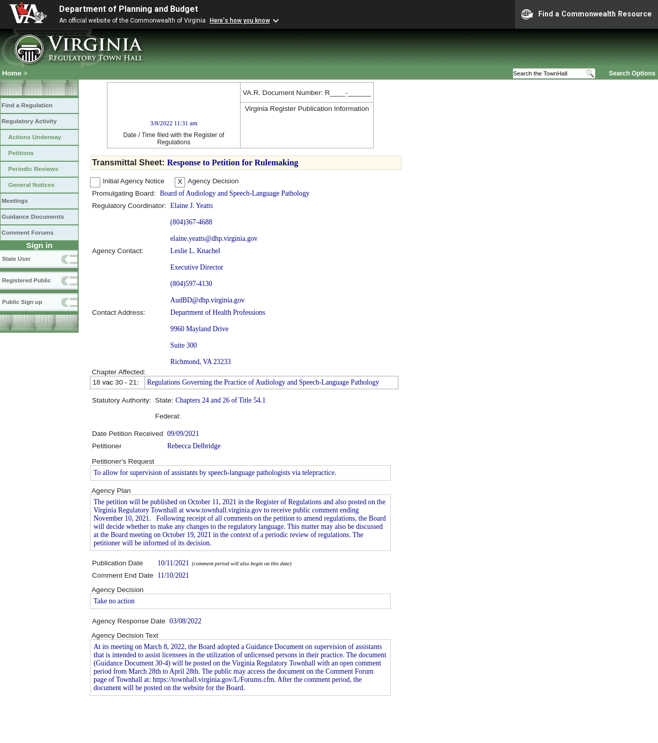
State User (16, 259)
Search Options (632, 73)
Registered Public (26, 280)
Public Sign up (22, 302)
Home (12, 73)
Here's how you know (240, 20)
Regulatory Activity (29, 121)
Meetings (15, 200)
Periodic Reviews (33, 169)
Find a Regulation (27, 105)
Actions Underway (34, 137)
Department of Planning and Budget (128, 9)
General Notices (31, 184)
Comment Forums (27, 232)
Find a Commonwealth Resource (586, 14)
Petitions (21, 153)
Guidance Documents (33, 216)
